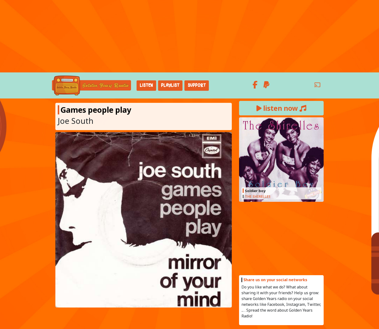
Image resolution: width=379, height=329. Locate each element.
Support (197, 85)
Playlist (170, 85)
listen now (281, 108)
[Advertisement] (189, 36)
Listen (146, 85)
